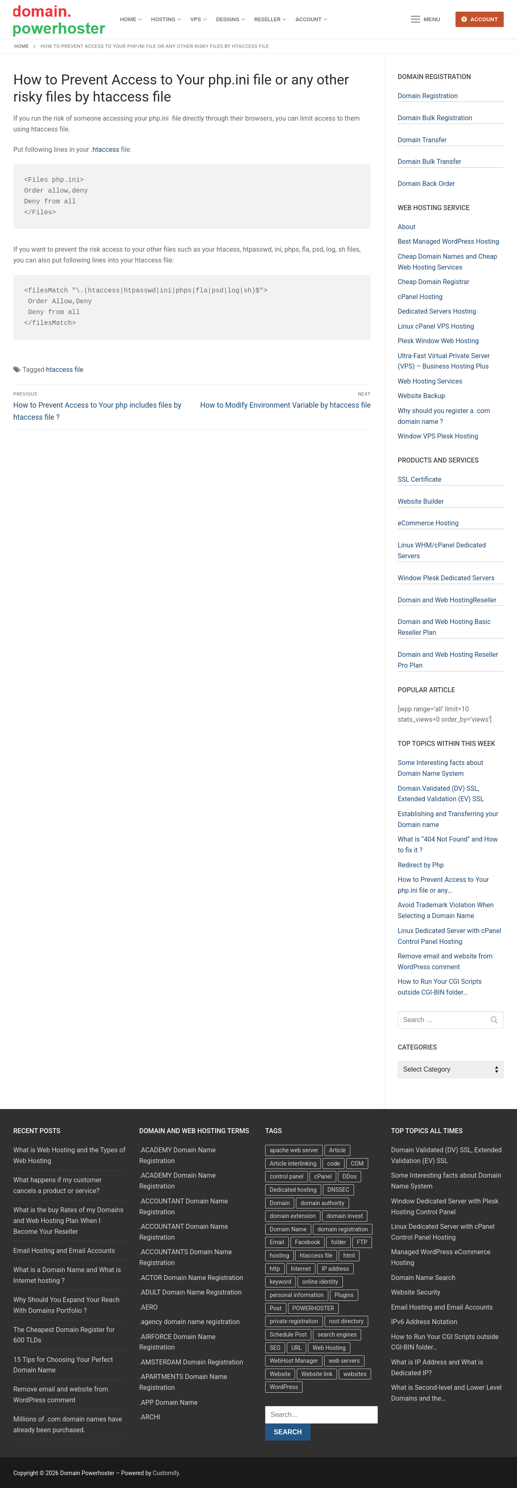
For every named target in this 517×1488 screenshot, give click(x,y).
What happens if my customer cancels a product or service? (57, 1185)
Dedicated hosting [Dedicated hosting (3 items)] (293, 1189)
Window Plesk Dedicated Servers (446, 578)
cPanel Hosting (420, 297)
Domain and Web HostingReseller (447, 600)
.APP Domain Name (168, 1402)
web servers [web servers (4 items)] (344, 1360)
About (407, 227)
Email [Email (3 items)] (277, 1242)
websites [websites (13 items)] (355, 1374)
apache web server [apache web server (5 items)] (294, 1150)
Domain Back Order (426, 184)
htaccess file (65, 370)
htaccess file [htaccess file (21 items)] (316, 1255)
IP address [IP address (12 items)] (335, 1268)
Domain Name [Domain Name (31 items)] (288, 1229)
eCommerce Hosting (428, 523)
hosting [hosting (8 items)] (279, 1255)
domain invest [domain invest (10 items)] (345, 1216)
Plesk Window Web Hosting (438, 341)
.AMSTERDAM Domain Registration (191, 1362)
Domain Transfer (422, 140)
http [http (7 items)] (275, 1268)
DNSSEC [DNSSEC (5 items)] (338, 1189)
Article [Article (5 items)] (337, 1150)
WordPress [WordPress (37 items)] (284, 1387)
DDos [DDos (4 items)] (349, 1176)
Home (22, 46)
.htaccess (105, 150)
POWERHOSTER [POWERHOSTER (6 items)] (313, 1308)
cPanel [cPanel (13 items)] (323, 1176)
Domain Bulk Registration (435, 118)
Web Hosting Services (430, 381)
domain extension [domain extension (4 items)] (293, 1216)
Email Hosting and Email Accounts (64, 1251)
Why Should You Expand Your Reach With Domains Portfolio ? (66, 1305)
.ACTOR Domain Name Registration (191, 1278)
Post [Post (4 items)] (276, 1308)
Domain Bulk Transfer (429, 162)
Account (479, 19)
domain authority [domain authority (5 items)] (322, 1203)
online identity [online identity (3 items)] (320, 1281)
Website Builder (421, 501)
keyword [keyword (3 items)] (280, 1281)
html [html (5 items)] (349, 1255)
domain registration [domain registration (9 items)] (343, 1229)
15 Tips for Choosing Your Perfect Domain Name (63, 1365)
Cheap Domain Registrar (433, 282)
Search (288, 1432)
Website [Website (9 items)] (280, 1374)
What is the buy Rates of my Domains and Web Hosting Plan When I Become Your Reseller (68, 1220)
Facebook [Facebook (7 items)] (307, 1242)
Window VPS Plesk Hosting (438, 436)
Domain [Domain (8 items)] (280, 1203)
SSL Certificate (419, 479)
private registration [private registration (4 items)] (294, 1321)
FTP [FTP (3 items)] (362, 1242)
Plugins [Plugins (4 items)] (344, 1295)
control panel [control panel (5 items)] (286, 1176)
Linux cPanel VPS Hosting (436, 326)
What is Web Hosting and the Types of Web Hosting (69, 1155)
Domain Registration (428, 96)
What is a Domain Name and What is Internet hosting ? (67, 1275)
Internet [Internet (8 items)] (301, 1268)
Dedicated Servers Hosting (437, 311)
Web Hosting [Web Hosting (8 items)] (329, 1347)
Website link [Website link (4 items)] (316, 1374)
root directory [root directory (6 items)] (346, 1321)
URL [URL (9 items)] (296, 1347)
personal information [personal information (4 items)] (297, 1295)
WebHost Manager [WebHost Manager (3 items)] (294, 1360)
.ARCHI (149, 1417)
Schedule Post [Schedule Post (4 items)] (288, 1334)
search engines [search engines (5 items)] (337, 1334)
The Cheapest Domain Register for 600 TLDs (64, 1335)
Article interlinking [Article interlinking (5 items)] (293, 1163)
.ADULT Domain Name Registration (190, 1292)
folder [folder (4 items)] (338, 1242)
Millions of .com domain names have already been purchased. (67, 1424)
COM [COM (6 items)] (357, 1163)
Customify (166, 1473)
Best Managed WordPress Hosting (448, 241)
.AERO (148, 1307)
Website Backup (421, 396)
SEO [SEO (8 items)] (275, 1347)
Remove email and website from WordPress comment (60, 1394)
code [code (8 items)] (333, 1163)
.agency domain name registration (189, 1322)
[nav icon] (425, 19)
